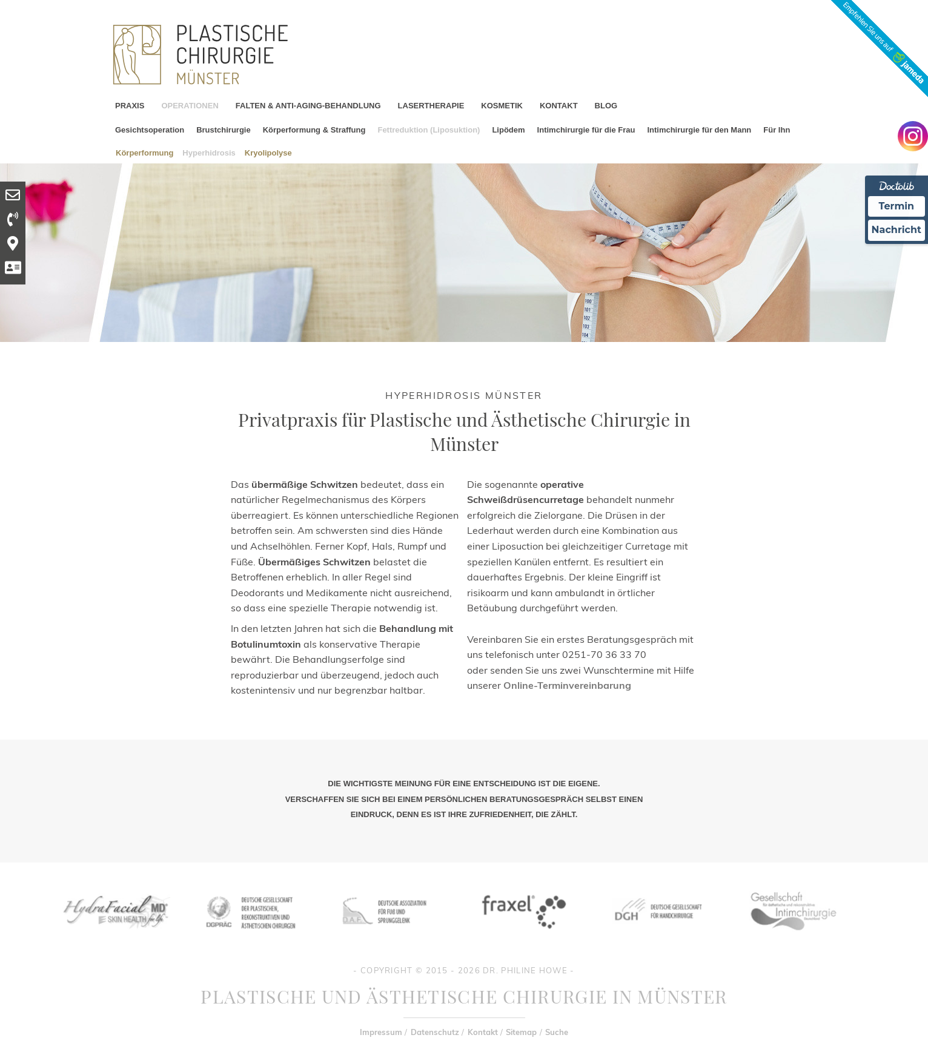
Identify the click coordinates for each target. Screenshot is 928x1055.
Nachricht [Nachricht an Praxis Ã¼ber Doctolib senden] (896, 229)
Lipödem (508, 129)
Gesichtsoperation (149, 129)
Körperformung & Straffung (314, 129)
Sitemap (521, 1032)
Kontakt (483, 1032)
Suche (556, 1032)
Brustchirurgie (223, 129)
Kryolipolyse (268, 152)
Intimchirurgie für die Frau (586, 129)
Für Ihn (776, 129)
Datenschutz (435, 1032)
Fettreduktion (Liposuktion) (428, 129)
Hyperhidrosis (208, 152)
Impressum (381, 1032)
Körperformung (144, 152)
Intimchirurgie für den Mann (699, 129)
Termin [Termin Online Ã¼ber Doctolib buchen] (897, 206)
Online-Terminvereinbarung (567, 685)
